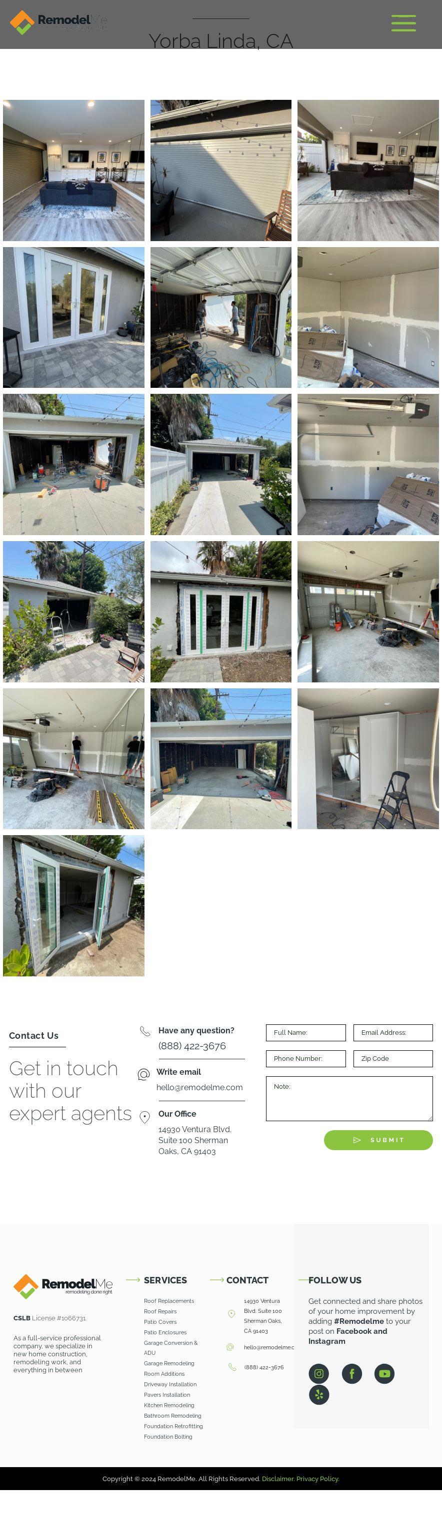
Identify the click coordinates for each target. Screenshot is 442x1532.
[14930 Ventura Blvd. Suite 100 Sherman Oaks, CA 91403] (231, 1314)
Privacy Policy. (318, 1479)
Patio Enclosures (165, 1332)
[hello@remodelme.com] (230, 1347)
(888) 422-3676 (264, 1367)
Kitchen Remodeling (170, 1405)
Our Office (177, 1114)
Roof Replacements (169, 1301)
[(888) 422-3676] (232, 1368)
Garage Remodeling (169, 1363)
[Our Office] (145, 1118)
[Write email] (144, 1075)
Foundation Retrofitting (173, 1426)
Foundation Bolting (168, 1437)
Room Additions (164, 1374)
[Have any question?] (145, 1032)
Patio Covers (160, 1322)
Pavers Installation (167, 1395)
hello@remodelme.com (273, 1347)
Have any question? (196, 1030)
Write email (178, 1072)
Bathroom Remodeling (173, 1416)
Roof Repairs (160, 1311)
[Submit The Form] (378, 1140)
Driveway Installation (170, 1384)
